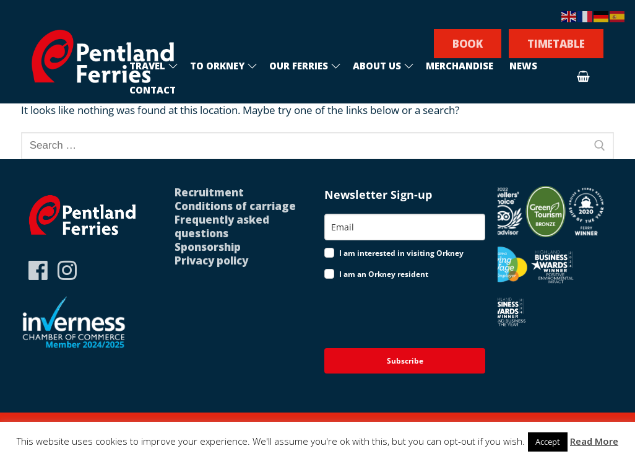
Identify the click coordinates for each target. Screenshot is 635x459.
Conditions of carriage (235, 206)
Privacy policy (211, 260)
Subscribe (405, 361)
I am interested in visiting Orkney (401, 253)
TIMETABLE (556, 44)
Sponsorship (208, 247)
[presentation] (404, 315)
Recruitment (209, 192)
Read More (594, 441)
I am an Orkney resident (383, 274)
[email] (404, 227)
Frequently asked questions (222, 226)
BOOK (467, 44)
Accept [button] (547, 441)
